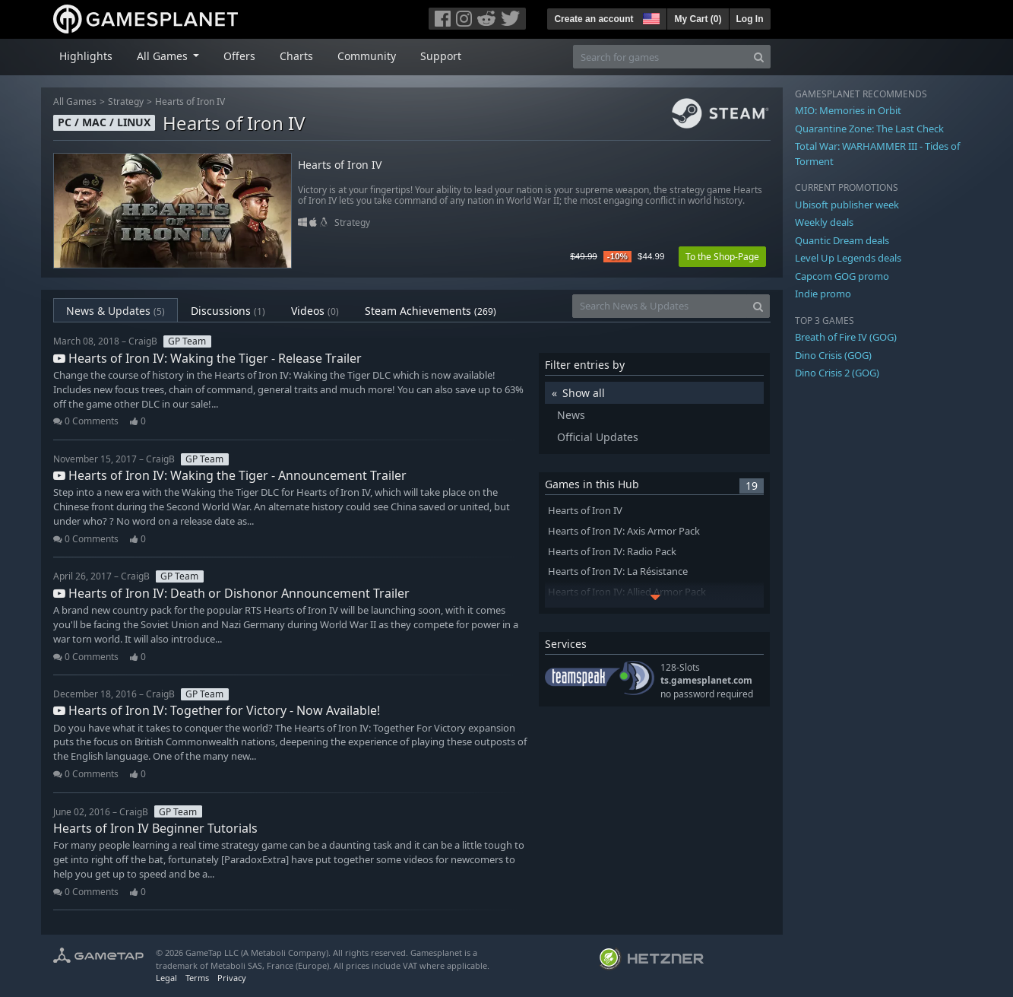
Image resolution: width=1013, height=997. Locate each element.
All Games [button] (164, 56)
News (571, 415)
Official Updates (597, 437)
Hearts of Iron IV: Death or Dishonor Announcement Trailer (231, 593)
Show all (583, 393)
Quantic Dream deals (842, 240)
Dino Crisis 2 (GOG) (837, 372)
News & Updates (115, 310)
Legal (166, 977)
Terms (197, 977)
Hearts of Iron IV (190, 101)
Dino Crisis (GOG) (833, 355)
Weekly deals (824, 222)
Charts (296, 56)
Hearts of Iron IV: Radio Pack (612, 551)
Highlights (85, 56)
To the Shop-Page (722, 256)
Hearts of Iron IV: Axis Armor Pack (624, 531)
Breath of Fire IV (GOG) (846, 337)
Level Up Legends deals (848, 258)
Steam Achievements (430, 310)
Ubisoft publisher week (847, 204)
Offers (239, 56)
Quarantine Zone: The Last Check (869, 128)
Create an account (593, 19)
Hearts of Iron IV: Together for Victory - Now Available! (216, 710)
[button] (650, 16)
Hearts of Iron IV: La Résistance (618, 571)
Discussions (228, 310)
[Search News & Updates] (659, 306)
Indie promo (823, 293)
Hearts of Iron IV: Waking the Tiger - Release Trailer (207, 358)
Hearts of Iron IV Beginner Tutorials (155, 828)
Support (440, 56)
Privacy (231, 977)
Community (366, 56)
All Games (75, 101)
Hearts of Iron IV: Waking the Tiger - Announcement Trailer (230, 475)
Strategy (126, 101)
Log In (750, 19)
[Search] (759, 56)
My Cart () (697, 19)
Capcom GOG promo (842, 276)
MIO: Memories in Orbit (848, 110)
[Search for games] (660, 56)
